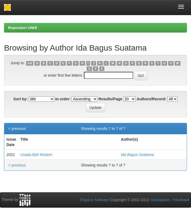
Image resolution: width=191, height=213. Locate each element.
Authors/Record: (151, 99)
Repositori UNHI (22, 28)
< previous (17, 128)
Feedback (181, 200)
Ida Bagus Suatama (137, 154)
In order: (63, 99)
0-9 (30, 63)
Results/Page (110, 99)
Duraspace (160, 200)
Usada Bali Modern (36, 154)
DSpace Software (94, 200)
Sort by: (20, 99)
